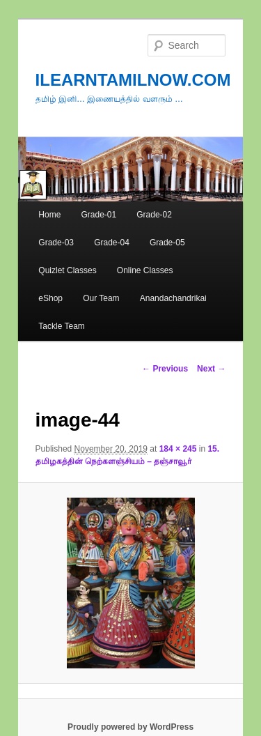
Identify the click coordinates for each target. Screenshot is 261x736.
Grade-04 (111, 242)
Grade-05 (167, 242)
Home (49, 215)
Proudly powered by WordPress (130, 727)
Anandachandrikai (173, 298)
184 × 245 (178, 449)
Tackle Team (61, 326)
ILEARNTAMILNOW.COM (133, 79)
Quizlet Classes (67, 270)
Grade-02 (154, 215)
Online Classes (145, 270)
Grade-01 (98, 215)
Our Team (101, 298)
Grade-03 (56, 242)
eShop (50, 298)
